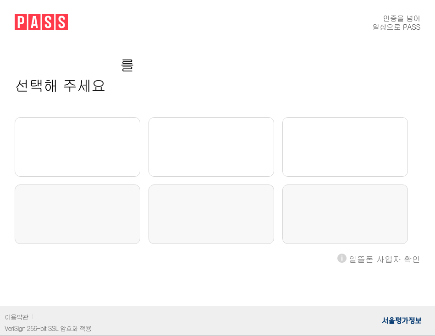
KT (211, 147)
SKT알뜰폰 (77, 214)
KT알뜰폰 (211, 214)
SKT (77, 147)
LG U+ (345, 147)
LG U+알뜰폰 (345, 214)
